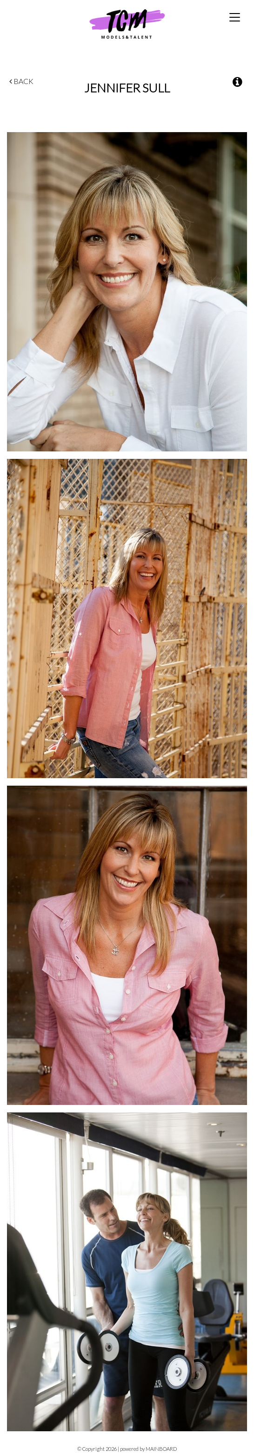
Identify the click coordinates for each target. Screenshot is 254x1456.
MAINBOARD (161, 1449)
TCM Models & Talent (126, 24)
